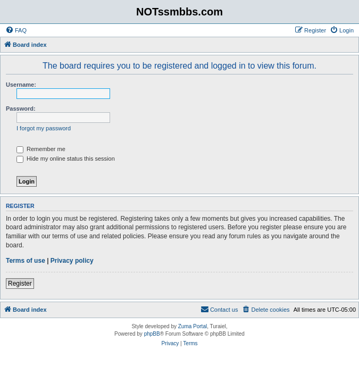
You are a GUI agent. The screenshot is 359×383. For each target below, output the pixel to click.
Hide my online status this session (65, 158)
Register (20, 283)
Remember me (40, 149)
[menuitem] (16, 30)
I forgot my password (43, 128)
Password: (21, 108)
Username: (21, 84)
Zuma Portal (192, 326)
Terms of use (25, 260)
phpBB (152, 334)
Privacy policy (72, 260)
